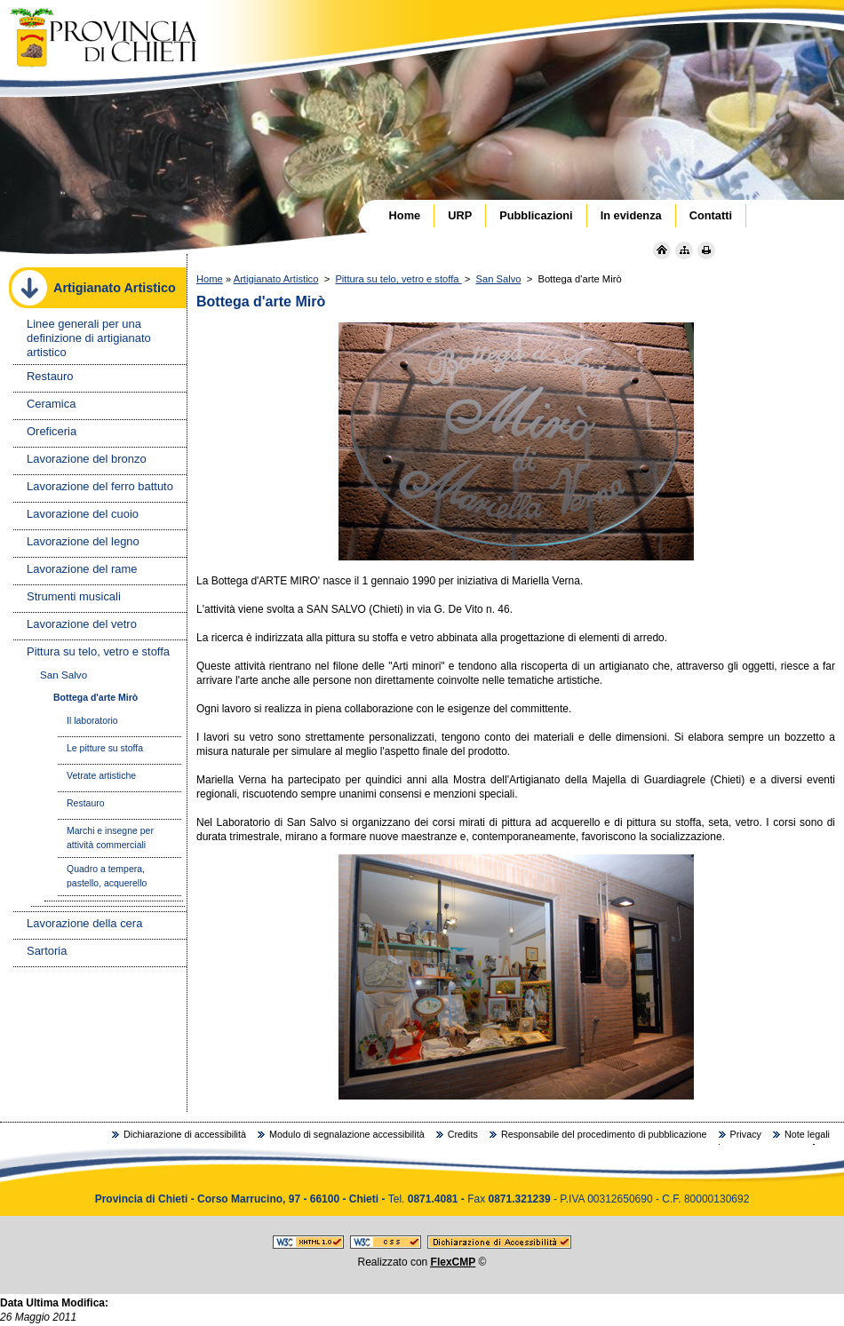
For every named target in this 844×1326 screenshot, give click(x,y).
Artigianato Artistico (276, 279)
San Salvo (498, 279)
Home (209, 279)
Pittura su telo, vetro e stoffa (398, 279)
